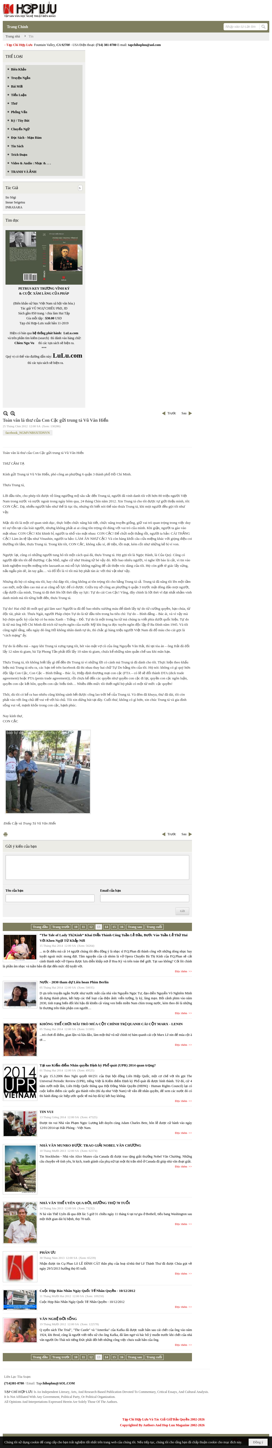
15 (114, 927)
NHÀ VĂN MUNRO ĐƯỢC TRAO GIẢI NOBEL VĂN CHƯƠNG (90, 1145)
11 (83, 927)
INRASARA (14, 207)
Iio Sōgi (11, 197)
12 (91, 927)
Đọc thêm (181, 971)
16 (121, 927)
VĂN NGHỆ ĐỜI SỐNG (58, 1319)
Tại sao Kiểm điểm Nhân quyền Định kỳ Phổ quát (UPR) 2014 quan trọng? (98, 1065)
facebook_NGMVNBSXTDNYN (28, 433)
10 (75, 927)
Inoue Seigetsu (15, 202)
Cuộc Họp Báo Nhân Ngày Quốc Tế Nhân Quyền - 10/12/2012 (87, 1291)
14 (106, 927)
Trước (171, 413)
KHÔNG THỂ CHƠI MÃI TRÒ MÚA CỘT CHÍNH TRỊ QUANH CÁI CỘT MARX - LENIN (111, 1024)
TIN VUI (46, 1112)
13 (98, 927)
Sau (184, 413)
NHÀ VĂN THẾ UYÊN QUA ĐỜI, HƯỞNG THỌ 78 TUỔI (85, 1203)
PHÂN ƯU (48, 1252)
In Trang (5, 834)
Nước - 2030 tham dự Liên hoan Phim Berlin (74, 982)
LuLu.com (71, 333)
